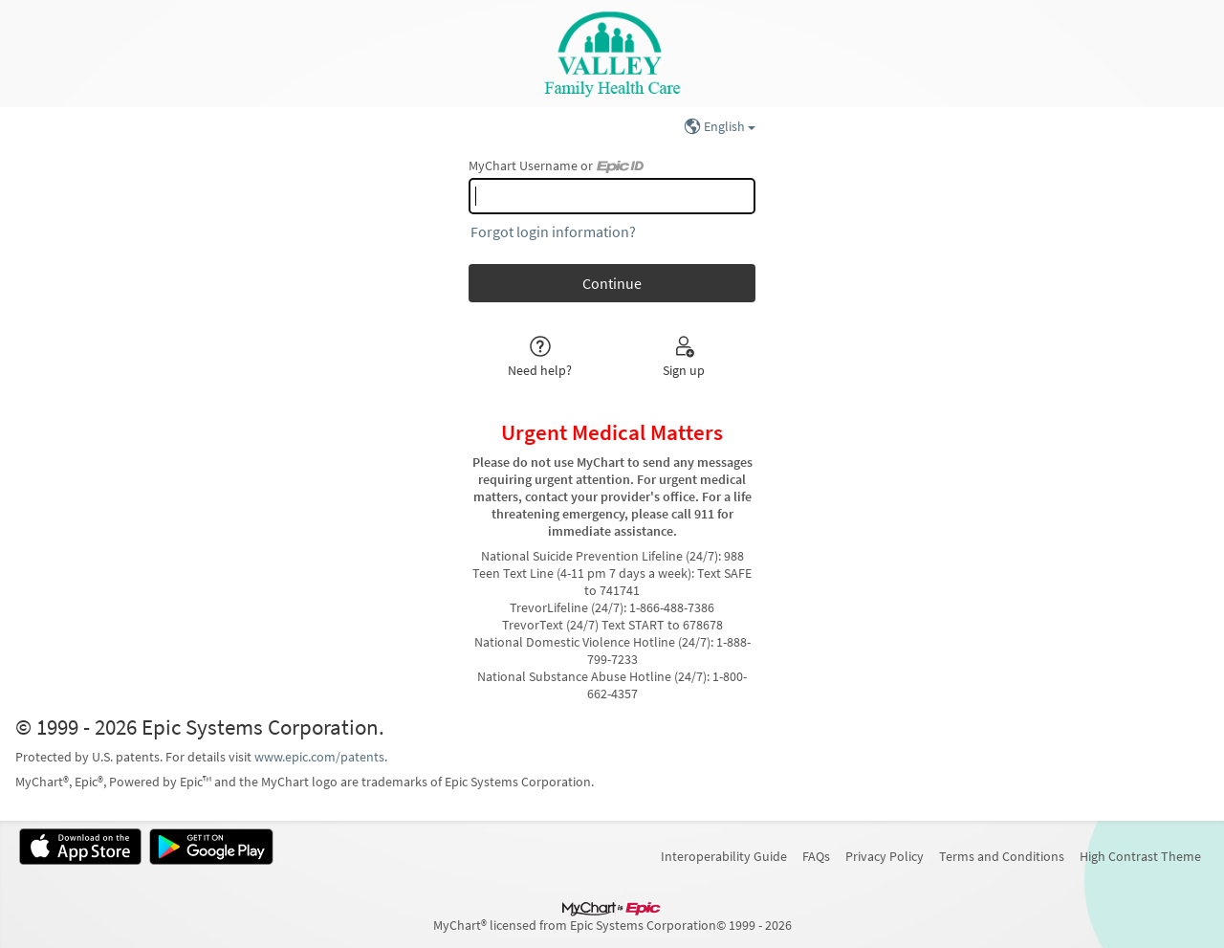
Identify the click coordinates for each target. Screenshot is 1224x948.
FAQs (816, 856)
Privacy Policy (884, 856)
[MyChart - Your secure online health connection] (611, 53)
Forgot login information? (553, 231)
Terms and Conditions (1001, 856)
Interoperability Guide (724, 856)
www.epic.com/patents (319, 756)
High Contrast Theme (1140, 856)
